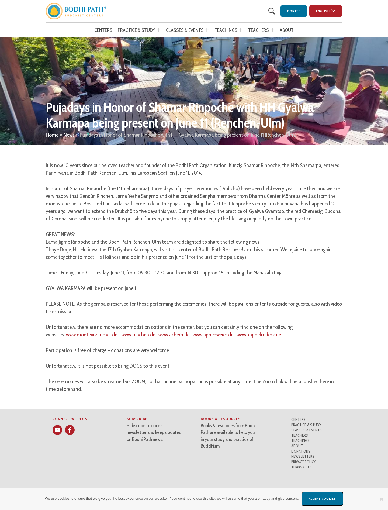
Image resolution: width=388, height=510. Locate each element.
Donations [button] (300, 451)
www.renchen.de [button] (138, 334)
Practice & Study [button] (136, 30)
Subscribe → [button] (140, 418)
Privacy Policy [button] (303, 461)
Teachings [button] (225, 30)
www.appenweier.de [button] (213, 334)
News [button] (69, 135)
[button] (76, 11)
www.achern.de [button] (173, 334)
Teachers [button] (258, 30)
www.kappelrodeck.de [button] (259, 334)
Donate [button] (293, 11)
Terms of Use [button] (302, 466)
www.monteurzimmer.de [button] (91, 334)
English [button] (323, 11)
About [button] (287, 30)
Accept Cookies (322, 499)
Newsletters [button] (302, 456)
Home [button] (52, 135)
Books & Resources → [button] (223, 418)
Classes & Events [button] (185, 30)
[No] (381, 499)
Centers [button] (103, 30)
